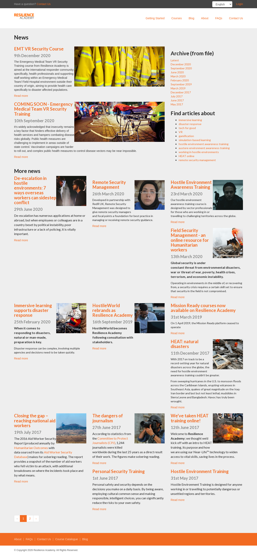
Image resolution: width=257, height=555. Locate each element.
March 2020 (178, 76)
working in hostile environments (199, 152)
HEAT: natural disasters (184, 344)
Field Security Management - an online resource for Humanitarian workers (190, 240)
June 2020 (177, 72)
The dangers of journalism (107, 418)
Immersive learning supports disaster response (33, 310)
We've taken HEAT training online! (190, 418)
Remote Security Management (109, 185)
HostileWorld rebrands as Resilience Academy (112, 310)
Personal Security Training (118, 471)
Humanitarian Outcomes (31, 448)
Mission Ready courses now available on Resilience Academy (203, 308)
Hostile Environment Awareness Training (191, 185)
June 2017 (177, 100)
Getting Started (155, 18)
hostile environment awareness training (203, 144)
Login (239, 4)
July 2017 (177, 96)
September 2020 (181, 68)
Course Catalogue (66, 539)
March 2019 (178, 88)
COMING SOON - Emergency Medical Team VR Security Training (43, 108)
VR (181, 132)
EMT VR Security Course (39, 48)
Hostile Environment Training (200, 471)
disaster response (190, 124)
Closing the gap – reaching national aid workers (34, 420)
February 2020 (180, 80)
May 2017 (177, 104)
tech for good (187, 128)
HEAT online (186, 156)
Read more (21, 95)
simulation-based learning (195, 140)
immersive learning (190, 120)
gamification (186, 136)
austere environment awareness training (204, 148)
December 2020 (181, 64)
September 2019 (181, 84)
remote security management (197, 160)
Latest (175, 60)
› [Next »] (36, 518)
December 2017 (181, 92)
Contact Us (44, 4)
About (204, 18)
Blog (191, 18)
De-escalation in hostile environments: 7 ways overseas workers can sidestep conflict (35, 190)
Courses (176, 18)
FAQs (218, 18)
